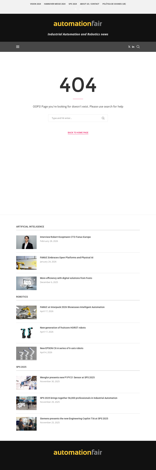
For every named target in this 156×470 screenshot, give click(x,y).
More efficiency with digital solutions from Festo (66, 278)
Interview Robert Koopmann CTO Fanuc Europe (65, 237)
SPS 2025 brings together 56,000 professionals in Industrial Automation (78, 398)
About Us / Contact (89, 4)
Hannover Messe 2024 (54, 4)
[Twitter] (76, 9)
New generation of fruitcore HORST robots (63, 327)
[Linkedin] (81, 9)
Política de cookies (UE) (114, 4)
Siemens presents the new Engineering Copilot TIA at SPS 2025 (74, 418)
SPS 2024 (73, 4)
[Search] (138, 47)
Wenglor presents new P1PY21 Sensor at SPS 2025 (67, 377)
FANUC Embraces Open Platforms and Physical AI (66, 257)
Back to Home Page (78, 132)
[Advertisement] (78, 182)
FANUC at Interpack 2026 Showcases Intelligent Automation (72, 307)
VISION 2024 (35, 4)
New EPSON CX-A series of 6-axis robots (61, 348)
